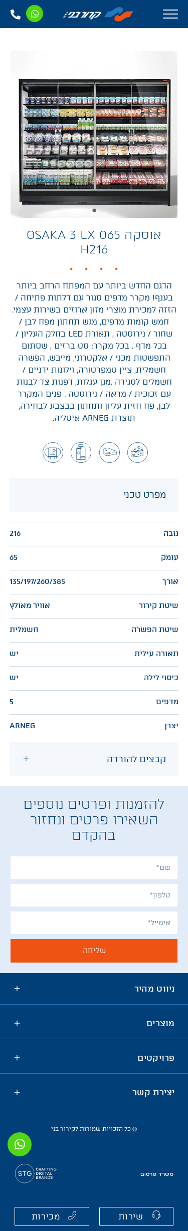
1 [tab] (94, 210)
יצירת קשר (153, 1092)
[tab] (94, 759)
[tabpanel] (94, 134)
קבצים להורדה (136, 759)
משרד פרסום (156, 1174)
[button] (136, 1216)
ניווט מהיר (154, 989)
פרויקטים (155, 1058)
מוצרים (160, 1023)
